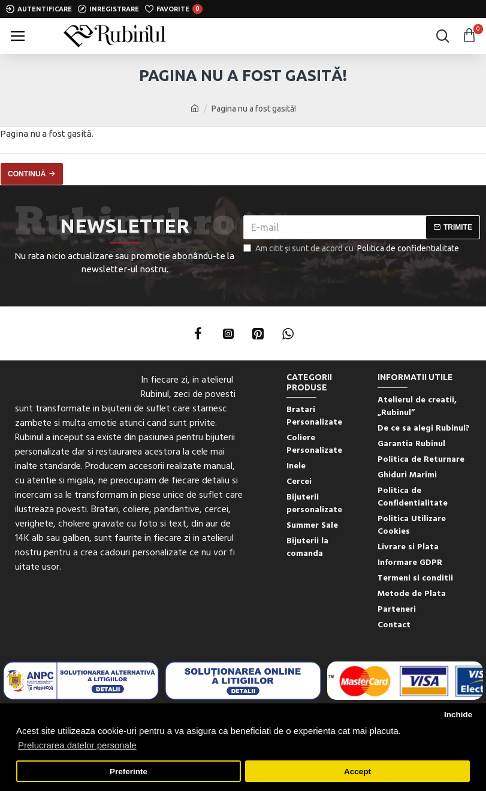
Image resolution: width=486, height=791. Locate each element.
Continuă (27, 174)
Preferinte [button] (128, 771)
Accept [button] (357, 771)
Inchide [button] (458, 714)
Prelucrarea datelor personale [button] (77, 745)
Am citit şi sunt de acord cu (352, 248)
